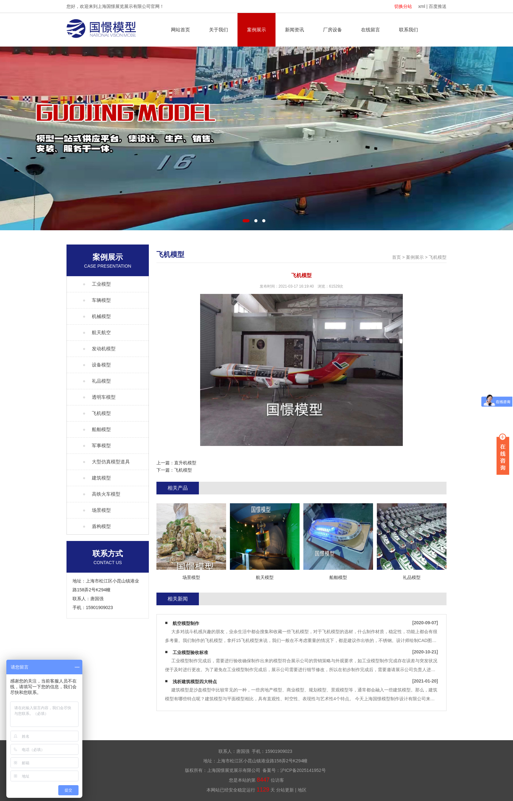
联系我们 (408, 29)
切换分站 (403, 6)
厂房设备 (332, 29)
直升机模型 (185, 462)
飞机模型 (437, 257)
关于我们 (218, 29)
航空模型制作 (186, 623)
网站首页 (180, 29)
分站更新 (285, 789)
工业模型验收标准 (190, 652)
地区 (302, 789)
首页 (396, 257)
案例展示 (256, 29)
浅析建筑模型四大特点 (195, 681)
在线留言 (370, 29)
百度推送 (437, 6)
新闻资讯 (294, 29)
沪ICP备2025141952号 (303, 770)
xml (421, 6)
